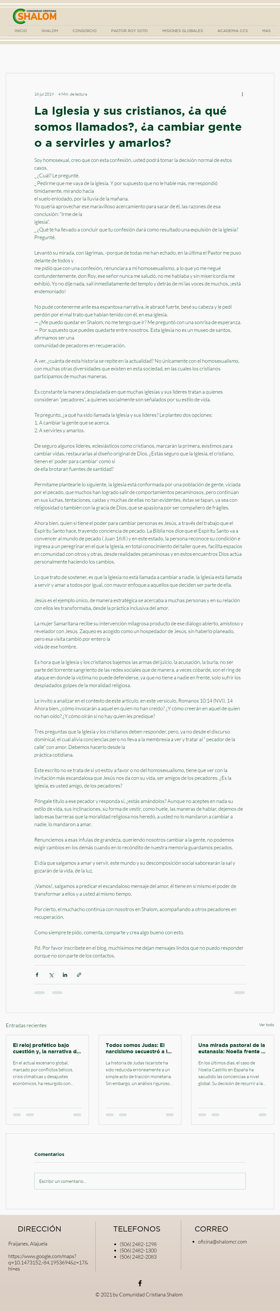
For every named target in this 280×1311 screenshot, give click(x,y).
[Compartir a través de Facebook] (37, 974)
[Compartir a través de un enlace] (79, 974)
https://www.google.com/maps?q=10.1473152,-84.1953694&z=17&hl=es (48, 1262)
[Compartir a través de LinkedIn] (65, 974)
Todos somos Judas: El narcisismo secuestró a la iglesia (138, 1048)
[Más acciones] (242, 93)
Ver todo (266, 1024)
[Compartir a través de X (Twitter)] (51, 974)
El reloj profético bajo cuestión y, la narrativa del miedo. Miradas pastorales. (47, 1048)
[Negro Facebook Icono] (140, 1283)
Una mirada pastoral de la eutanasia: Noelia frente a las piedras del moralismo (231, 1048)
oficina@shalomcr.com (222, 1241)
